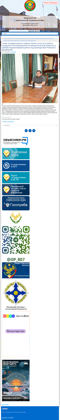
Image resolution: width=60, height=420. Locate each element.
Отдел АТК (13, 51)
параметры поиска (44, 30)
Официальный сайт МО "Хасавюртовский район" (16, 412)
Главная (5, 38)
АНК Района (9, 38)
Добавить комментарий (8, 121)
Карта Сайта (5, 404)
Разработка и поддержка (12, 417)
